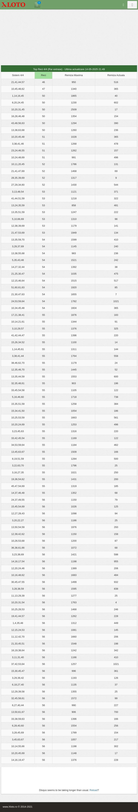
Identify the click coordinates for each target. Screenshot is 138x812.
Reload (94, 790)
